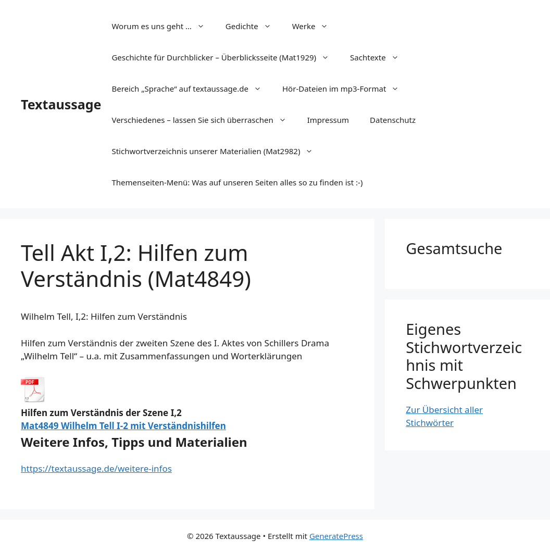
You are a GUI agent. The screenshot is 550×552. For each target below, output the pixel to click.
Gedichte (254, 26)
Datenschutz (393, 120)
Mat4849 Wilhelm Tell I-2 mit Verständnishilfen (123, 426)
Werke (315, 26)
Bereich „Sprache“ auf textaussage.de (191, 88)
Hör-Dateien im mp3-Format (345, 88)
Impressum (328, 120)
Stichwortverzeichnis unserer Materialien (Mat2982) (217, 151)
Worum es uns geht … (163, 26)
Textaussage (61, 104)
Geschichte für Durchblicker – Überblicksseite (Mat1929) (225, 57)
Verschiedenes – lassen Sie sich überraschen (203, 119)
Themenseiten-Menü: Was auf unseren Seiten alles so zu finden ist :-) (236, 182)
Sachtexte (379, 57)
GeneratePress (336, 536)
